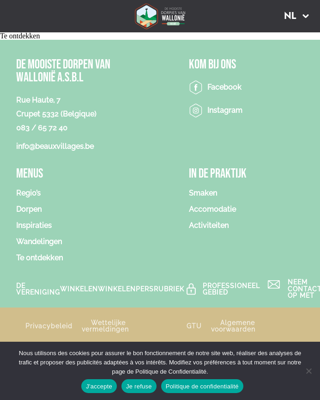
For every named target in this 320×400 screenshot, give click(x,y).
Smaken (203, 193)
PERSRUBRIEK (160, 289)
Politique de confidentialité (202, 386)
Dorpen (29, 210)
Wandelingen (39, 242)
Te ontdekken (39, 258)
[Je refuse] (308, 370)
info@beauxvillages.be (55, 146)
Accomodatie (212, 210)
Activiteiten (209, 226)
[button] (296, 16)
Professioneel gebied (231, 289)
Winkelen (79, 289)
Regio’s (28, 193)
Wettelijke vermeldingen (105, 326)
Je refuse (139, 386)
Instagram (224, 110)
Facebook (224, 87)
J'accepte (99, 386)
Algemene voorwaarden (233, 326)
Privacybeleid (48, 326)
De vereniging (38, 289)
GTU (194, 326)
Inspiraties (34, 226)
